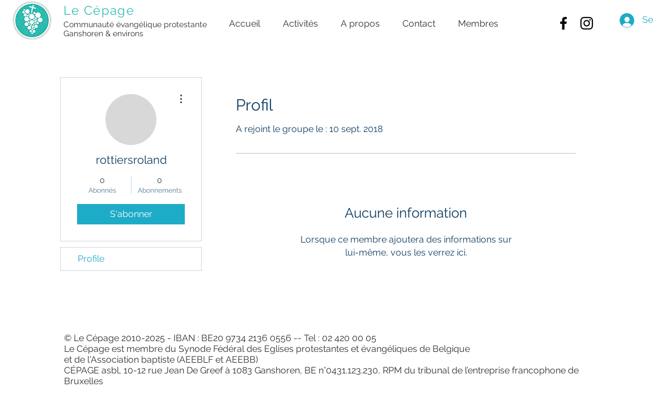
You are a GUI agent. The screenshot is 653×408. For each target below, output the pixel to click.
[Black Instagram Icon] (586, 23)
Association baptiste (133, 359)
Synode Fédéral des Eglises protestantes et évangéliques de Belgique (324, 348)
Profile (91, 258)
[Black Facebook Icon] (563, 23)
